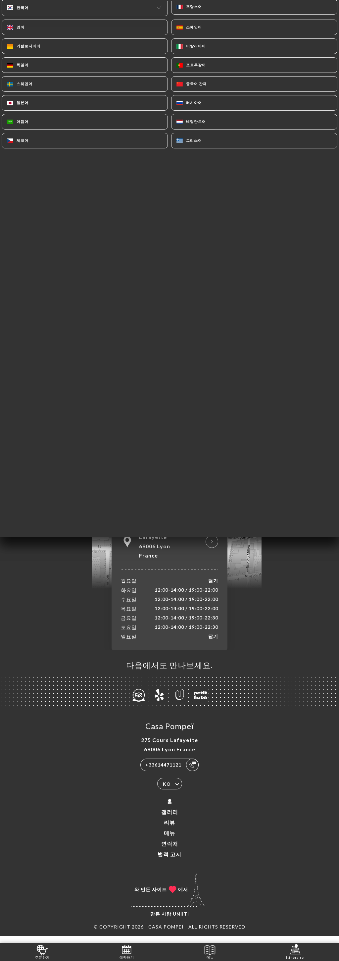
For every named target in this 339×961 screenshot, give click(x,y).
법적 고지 (169, 861)
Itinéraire (295, 951)
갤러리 (169, 819)
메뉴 (169, 840)
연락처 (169, 850)
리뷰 (169, 829)
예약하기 (127, 951)
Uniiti (181, 921)
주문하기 (42, 951)
